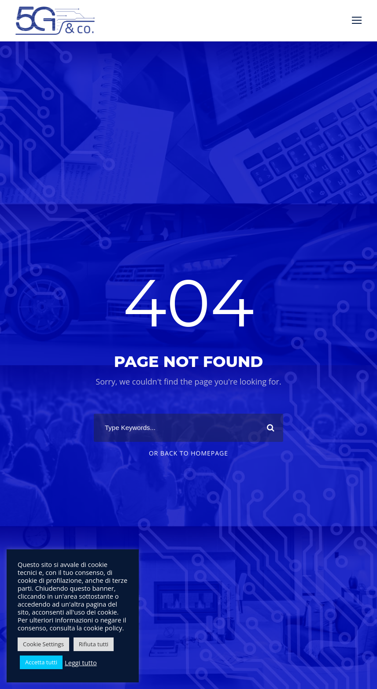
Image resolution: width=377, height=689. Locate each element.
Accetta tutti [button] (41, 662)
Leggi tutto (81, 663)
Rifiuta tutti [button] (93, 644)
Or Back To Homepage (188, 453)
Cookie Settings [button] (43, 644)
